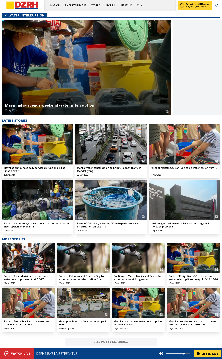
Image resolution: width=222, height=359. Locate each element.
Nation (55, 5)
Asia (139, 5)
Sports (110, 5)
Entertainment (75, 5)
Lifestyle (126, 5)
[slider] (184, 354)
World (95, 5)
